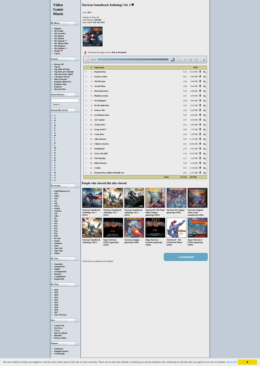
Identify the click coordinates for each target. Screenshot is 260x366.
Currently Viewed (61, 77)
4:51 (185, 168)
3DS (56, 221)
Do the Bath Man (101, 105)
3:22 (185, 105)
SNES (56, 196)
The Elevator (99, 81)
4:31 (185, 144)
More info (232, 362)
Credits (97, 168)
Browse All (58, 64)
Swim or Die (99, 110)
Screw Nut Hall (100, 153)
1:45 (185, 163)
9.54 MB (194, 120)
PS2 (56, 226)
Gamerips (58, 264)
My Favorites (59, 33)
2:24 (185, 134)
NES (56, 193)
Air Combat (99, 120)
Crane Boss (99, 134)
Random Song (60, 84)
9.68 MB (194, 76)
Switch (57, 208)
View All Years (60, 315)
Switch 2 (58, 211)
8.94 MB (194, 124)
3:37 (185, 96)
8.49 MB (194, 100)
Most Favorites (60, 79)
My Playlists (60, 48)
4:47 (185, 139)
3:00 (185, 129)
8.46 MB (194, 86)
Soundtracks (59, 266)
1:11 (185, 158)
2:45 (185, 91)
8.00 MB (194, 110)
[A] (69, 82)
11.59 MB (194, 168)
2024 (56, 295)
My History (59, 36)
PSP (56, 236)
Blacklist (58, 335)
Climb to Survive (101, 144)
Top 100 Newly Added (63, 74)
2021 (56, 302)
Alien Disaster (100, 139)
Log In (57, 53)
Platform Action (101, 96)
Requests (58, 87)
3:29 (185, 86)
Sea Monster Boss (101, 115)
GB (55, 213)
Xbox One (58, 251)
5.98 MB (194, 134)
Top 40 (57, 67)
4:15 (185, 153)
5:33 (185, 72)
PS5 (56, 233)
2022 (56, 300)
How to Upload (60, 333)
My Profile (58, 31)
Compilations (60, 276)
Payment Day (100, 72)
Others (57, 253)
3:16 (185, 110)
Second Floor (100, 86)
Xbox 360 (58, 248)
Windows (58, 243)
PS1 (56, 223)
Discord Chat (59, 89)
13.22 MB (194, 72)
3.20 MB (194, 158)
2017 (56, 312)
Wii (55, 203)
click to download (118, 52)
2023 (56, 297)
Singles (57, 269)
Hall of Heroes (100, 163)
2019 (56, 307)
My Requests (59, 46)
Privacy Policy (60, 338)
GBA (56, 216)
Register (57, 28)
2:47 (185, 149)
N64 (56, 198)
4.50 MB (194, 163)
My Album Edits (61, 43)
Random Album (61, 82)
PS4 (56, 231)
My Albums (59, 38)
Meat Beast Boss (101, 91)
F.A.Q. (57, 330)
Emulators (58, 349)
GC (55, 201)
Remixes (57, 274)
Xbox (56, 246)
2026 (56, 290)
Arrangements (60, 271)
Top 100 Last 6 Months (64, 72)
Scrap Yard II (100, 129)
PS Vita (57, 238)
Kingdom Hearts (61, 351)
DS (55, 218)
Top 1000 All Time (62, 69)
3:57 (185, 120)
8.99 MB (194, 115)
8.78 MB (194, 96)
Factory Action (100, 76)
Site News (58, 328)
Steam (57, 241)
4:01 (185, 76)
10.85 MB (194, 144)
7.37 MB (194, 129)
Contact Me (59, 325)
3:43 (185, 115)
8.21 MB (194, 105)
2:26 (185, 81)
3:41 (185, 124)
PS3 (56, 228)
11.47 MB (194, 139)
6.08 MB (194, 81)
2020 (56, 305)
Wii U (56, 206)
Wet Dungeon (100, 100)
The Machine (100, 158)
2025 (56, 292)
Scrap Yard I (99, 124)
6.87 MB (194, 149)
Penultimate (99, 149)
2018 (56, 310)
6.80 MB (194, 91)
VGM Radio (59, 354)
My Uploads (60, 41)
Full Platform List (62, 191)
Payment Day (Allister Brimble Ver (109, 173)
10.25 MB (194, 153)
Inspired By (59, 279)
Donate (58, 51)
